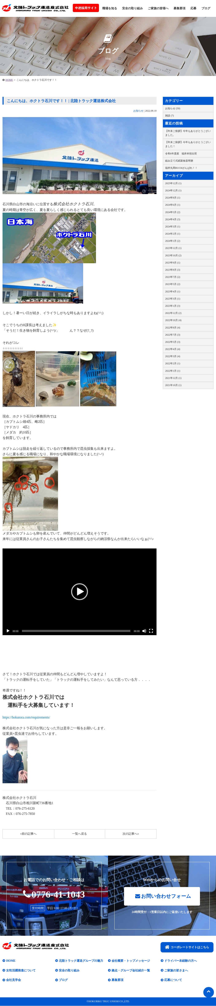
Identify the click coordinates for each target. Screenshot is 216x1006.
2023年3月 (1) (172, 298)
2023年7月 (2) (172, 276)
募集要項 (179, 8)
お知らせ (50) (172, 108)
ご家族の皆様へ (158, 8)
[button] (79, 591)
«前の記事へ (28, 833)
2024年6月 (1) (172, 204)
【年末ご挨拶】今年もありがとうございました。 (188, 133)
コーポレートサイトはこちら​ (187, 947)
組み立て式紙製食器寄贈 (179, 160)
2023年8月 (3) (172, 269)
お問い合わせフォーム (163, 896)
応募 (193, 8)
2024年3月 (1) (172, 226)
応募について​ (173, 980)
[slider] (76, 631)
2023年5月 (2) (172, 284)
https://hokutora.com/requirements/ (26, 717)
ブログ (205, 8)
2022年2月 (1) (172, 363)
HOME (9, 79)
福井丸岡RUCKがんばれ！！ (181, 167)
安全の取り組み (132, 8)
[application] (80, 591)
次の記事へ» (131, 833)
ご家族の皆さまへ (176, 970)
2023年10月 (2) (173, 255)
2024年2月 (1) (172, 233)
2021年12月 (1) (173, 378)
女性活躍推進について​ (21, 970)
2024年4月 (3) (172, 219)
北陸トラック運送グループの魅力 (81, 961)
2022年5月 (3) (172, 341)
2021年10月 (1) (173, 385)
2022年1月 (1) (172, 370)
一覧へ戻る (79, 833)
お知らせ (138, 110)
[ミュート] (144, 631)
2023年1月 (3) (172, 305)
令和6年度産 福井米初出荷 (181, 153)
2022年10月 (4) (173, 320)
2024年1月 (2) (172, 240)
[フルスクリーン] (151, 631)
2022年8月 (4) (172, 327)
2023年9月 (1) (172, 262)
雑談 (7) (169, 115)
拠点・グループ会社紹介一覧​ (131, 970)
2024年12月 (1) (173, 190)
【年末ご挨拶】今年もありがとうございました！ (188, 144)
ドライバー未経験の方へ (180, 961)
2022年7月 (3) (172, 334)
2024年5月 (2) (172, 212)
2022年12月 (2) (173, 313)
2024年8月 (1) (172, 197)
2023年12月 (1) (173, 248)
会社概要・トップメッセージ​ (131, 961)
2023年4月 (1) (172, 291)
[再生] (8, 631)
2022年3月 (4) (172, 356)
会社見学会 (13, 980)
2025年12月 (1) (173, 183)
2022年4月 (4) (172, 349)
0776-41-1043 (54, 894)
